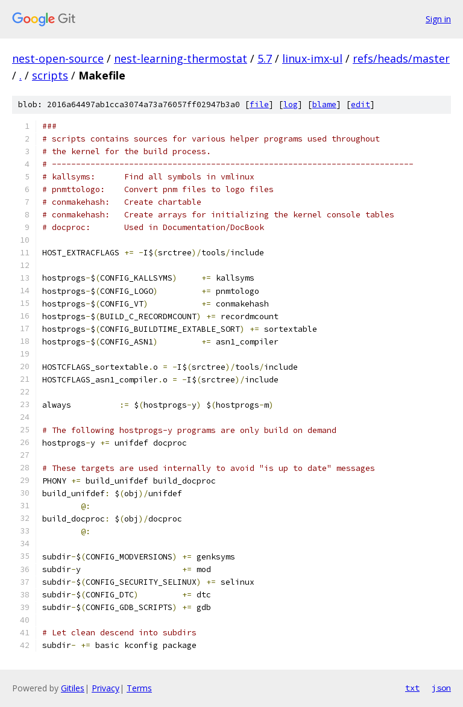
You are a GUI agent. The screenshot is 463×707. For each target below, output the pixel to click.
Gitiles (72, 688)
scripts (50, 75)
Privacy (105, 688)
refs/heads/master (401, 58)
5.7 (264, 58)
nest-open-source (58, 58)
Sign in (438, 19)
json (441, 687)
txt (412, 687)
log (290, 104)
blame (324, 104)
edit (360, 104)
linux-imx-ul (312, 58)
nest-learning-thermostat (180, 58)
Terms (139, 688)
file (259, 104)
